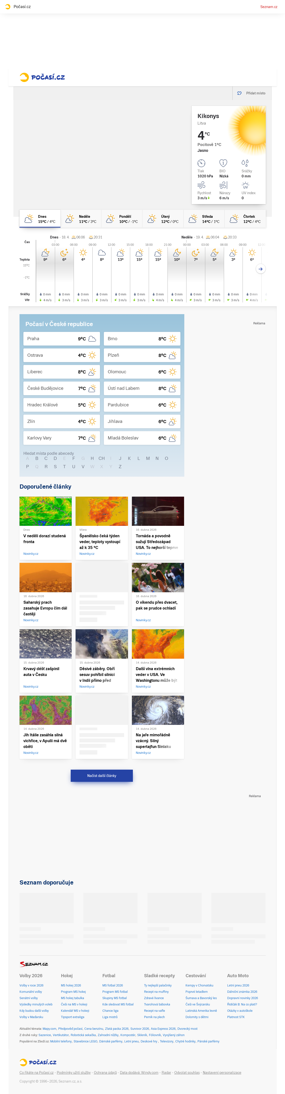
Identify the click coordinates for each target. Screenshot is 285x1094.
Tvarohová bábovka (157, 1004)
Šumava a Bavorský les (201, 998)
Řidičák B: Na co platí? (242, 1004)
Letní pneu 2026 (238, 985)
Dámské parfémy (110, 1041)
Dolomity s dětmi (197, 1017)
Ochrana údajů (105, 1073)
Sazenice (45, 1035)
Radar (166, 1073)
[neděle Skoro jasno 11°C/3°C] (80, 219)
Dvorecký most (187, 1028)
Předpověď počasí (70, 1028)
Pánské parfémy (208, 1041)
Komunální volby (31, 992)
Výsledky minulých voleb (36, 1004)
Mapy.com (49, 1028)
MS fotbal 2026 (112, 985)
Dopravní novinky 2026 (242, 998)
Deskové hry (149, 1041)
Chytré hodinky (185, 1041)
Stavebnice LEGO (85, 1041)
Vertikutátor (61, 1035)
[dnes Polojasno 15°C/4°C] (40, 219)
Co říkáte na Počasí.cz (37, 1073)
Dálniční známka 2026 (242, 992)
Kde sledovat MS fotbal (118, 1004)
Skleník (142, 1035)
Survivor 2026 (139, 1028)
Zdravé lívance (154, 998)
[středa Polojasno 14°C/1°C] (204, 219)
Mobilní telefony (61, 1041)
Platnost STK (236, 1017)
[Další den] (261, 269)
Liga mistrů (110, 1017)
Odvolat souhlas (187, 1073)
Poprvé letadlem (197, 992)
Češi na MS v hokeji (74, 1004)
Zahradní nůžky (108, 1035)
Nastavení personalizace (222, 1073)
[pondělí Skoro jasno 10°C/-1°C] (121, 219)
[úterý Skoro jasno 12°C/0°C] (162, 219)
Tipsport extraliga (72, 1017)
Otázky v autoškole (240, 1010)
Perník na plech (154, 1017)
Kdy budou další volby (34, 1010)
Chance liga (110, 1010)
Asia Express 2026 (163, 1028)
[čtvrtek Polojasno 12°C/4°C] (245, 219)
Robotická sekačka (83, 1035)
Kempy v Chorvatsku (199, 985)
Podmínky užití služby (74, 1073)
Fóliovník (155, 1035)
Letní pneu (131, 1041)
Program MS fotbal (115, 992)
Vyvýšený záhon (174, 1035)
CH (101, 458)
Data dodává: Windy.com (139, 1073)
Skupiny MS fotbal (114, 998)
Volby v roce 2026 (31, 985)
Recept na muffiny (156, 992)
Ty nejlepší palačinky (158, 985)
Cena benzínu (93, 1028)
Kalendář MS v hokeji (75, 1010)
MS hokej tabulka (72, 998)
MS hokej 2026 (71, 985)
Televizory (166, 1041)
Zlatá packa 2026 (116, 1028)
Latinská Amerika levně (201, 1010)
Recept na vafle (154, 1010)
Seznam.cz (268, 7)
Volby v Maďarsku (31, 1017)
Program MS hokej (73, 992)
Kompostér (127, 1035)
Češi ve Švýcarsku (198, 1004)
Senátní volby (29, 998)
